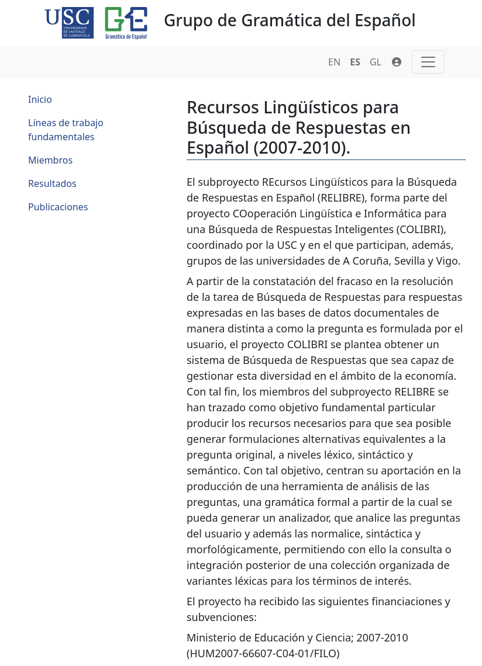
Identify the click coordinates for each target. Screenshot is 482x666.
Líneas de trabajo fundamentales (66, 129)
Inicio (40, 99)
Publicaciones (58, 206)
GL (375, 62)
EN (334, 62)
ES (355, 62)
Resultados (52, 183)
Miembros (50, 160)
